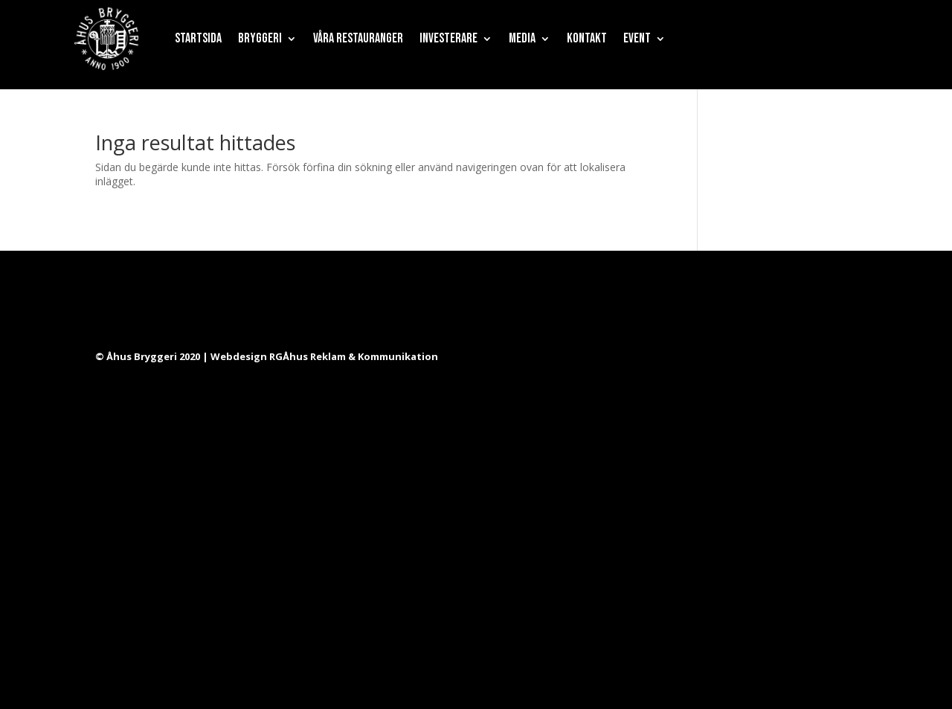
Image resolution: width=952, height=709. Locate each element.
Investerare (448, 38)
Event (637, 38)
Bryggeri (260, 38)
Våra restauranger (358, 38)
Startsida (198, 38)
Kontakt (587, 38)
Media (522, 38)
